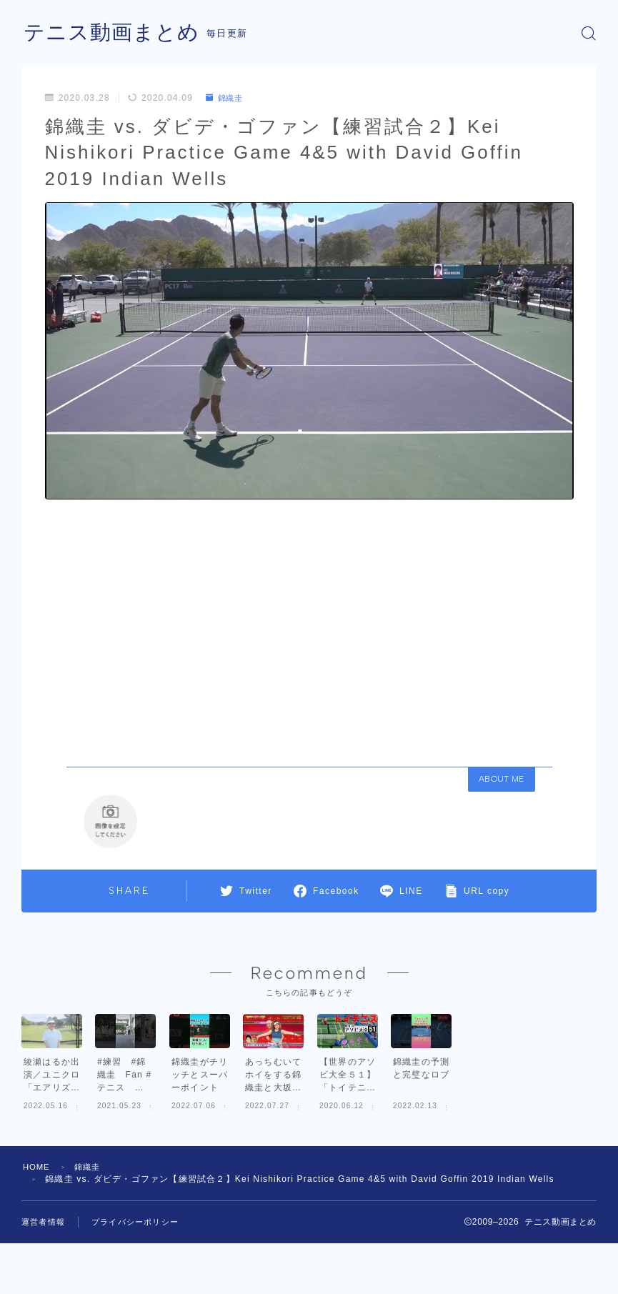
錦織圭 (226, 98)
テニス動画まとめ (114, 33)
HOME (37, 1235)
